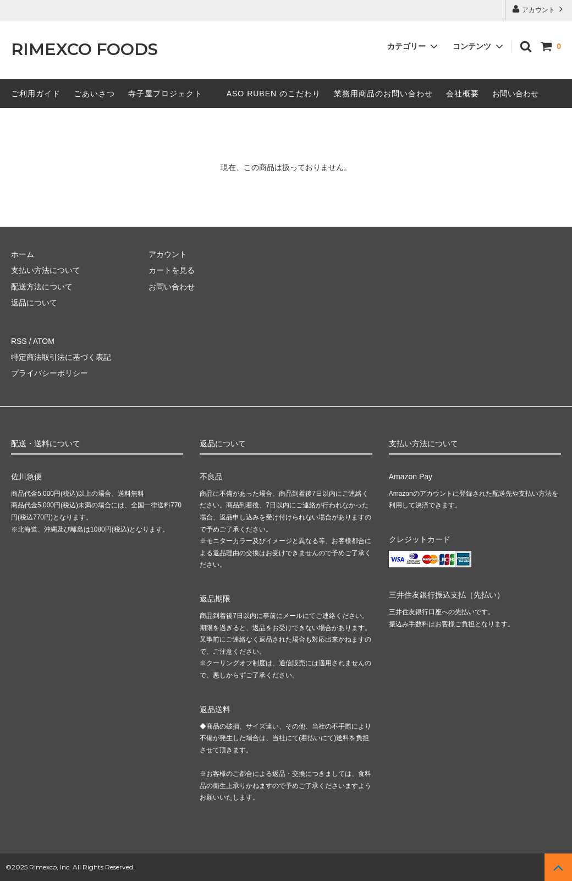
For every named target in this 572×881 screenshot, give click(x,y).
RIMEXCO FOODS (84, 49)
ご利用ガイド (36, 93)
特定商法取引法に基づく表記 (61, 357)
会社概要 (462, 93)
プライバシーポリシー (49, 373)
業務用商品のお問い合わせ (383, 93)
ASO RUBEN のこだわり (274, 93)
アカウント (539, 9)
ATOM (43, 341)
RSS (19, 341)
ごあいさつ (94, 93)
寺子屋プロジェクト (165, 93)
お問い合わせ (515, 93)
